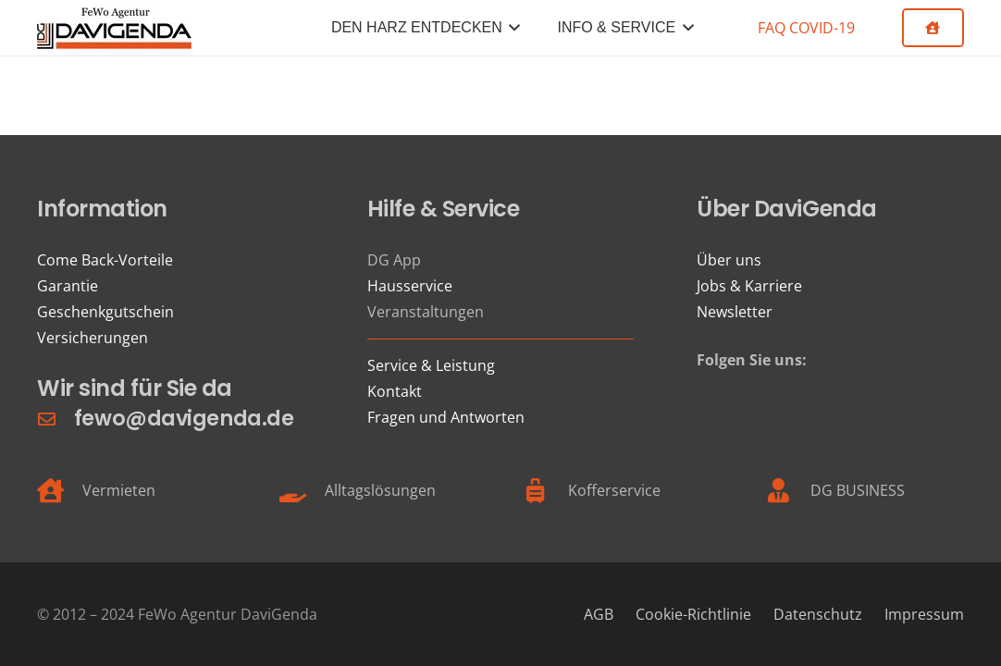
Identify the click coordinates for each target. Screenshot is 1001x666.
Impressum (924, 614)
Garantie (67, 286)
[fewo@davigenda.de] (55, 418)
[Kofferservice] (545, 490)
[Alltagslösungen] (303, 490)
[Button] (933, 27)
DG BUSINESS (857, 490)
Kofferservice (614, 490)
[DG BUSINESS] (788, 490)
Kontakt (394, 391)
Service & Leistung (431, 365)
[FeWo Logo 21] (114, 28)
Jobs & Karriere (749, 286)
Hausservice (409, 286)
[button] (511, 28)
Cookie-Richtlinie (693, 614)
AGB (598, 614)
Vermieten (118, 490)
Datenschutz (817, 614)
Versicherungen (92, 337)
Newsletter (734, 312)
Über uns (729, 260)
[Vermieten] (59, 490)
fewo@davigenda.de (183, 418)
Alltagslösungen (380, 490)
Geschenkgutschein (105, 312)
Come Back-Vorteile (105, 260)
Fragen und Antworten (446, 417)
